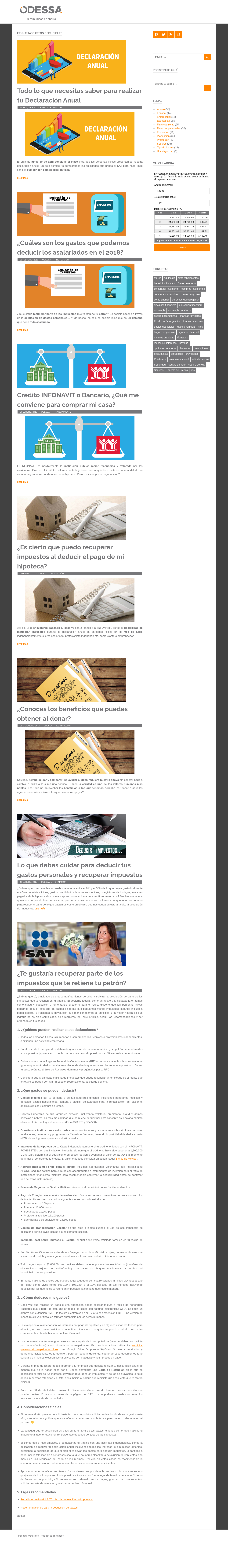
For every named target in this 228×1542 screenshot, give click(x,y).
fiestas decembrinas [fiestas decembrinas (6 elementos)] (165, 316)
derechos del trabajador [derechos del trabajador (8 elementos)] (185, 299)
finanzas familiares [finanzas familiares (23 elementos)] (190, 316)
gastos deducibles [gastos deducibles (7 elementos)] (164, 326)
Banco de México (126, 1158)
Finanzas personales (169, 128)
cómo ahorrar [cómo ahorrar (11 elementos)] (161, 299)
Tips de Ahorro (165, 147)
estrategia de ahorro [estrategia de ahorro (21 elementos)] (179, 310)
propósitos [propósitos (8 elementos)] (177, 353)
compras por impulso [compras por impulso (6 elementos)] (166, 294)
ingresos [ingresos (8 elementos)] (183, 332)
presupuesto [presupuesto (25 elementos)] (161, 353)
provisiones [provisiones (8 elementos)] (192, 353)
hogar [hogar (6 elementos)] (157, 332)
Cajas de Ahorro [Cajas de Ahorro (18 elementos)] (187, 283)
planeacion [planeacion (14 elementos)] (185, 348)
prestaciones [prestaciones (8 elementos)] (201, 348)
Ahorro (161, 109)
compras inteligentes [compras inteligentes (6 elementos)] (193, 288)
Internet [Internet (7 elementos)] (194, 332)
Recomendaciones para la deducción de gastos (49, 1507)
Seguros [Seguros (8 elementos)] (159, 370)
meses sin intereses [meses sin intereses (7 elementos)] (165, 343)
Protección (62, 260)
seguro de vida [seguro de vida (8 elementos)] (196, 364)
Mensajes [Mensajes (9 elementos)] (182, 337)
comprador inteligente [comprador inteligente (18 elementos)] (166, 288)
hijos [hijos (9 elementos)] (200, 326)
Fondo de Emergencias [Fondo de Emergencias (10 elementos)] (167, 321)
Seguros (162, 143)
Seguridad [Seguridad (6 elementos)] (160, 364)
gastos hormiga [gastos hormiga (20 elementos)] (186, 326)
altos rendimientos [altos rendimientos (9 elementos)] (188, 278)
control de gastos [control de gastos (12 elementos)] (190, 294)
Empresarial (164, 117)
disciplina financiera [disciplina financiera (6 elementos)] (165, 305)
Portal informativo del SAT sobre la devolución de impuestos (57, 1499)
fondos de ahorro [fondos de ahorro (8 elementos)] (193, 321)
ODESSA (41, 107)
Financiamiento (62, 412)
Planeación (163, 136)
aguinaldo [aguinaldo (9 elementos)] (169, 278)
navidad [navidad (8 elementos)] (183, 343)
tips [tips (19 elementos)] (193, 370)
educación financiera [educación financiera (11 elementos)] (191, 305)
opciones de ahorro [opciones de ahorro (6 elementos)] (165, 348)
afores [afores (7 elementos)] (157, 278)
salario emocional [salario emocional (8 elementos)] (179, 359)
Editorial (161, 113)
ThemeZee (58, 1536)
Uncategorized (165, 151)
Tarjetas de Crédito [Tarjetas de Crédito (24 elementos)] (177, 370)
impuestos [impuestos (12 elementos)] (169, 332)
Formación (56, 107)
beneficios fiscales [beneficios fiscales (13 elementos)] (164, 283)
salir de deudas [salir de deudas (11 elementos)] (200, 359)
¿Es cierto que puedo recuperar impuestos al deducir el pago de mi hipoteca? (70, 556)
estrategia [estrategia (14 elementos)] (159, 310)
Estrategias (63, 726)
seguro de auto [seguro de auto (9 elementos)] (177, 364)
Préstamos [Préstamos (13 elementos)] (160, 359)
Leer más (22, 178)
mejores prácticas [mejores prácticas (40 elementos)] (164, 337)
